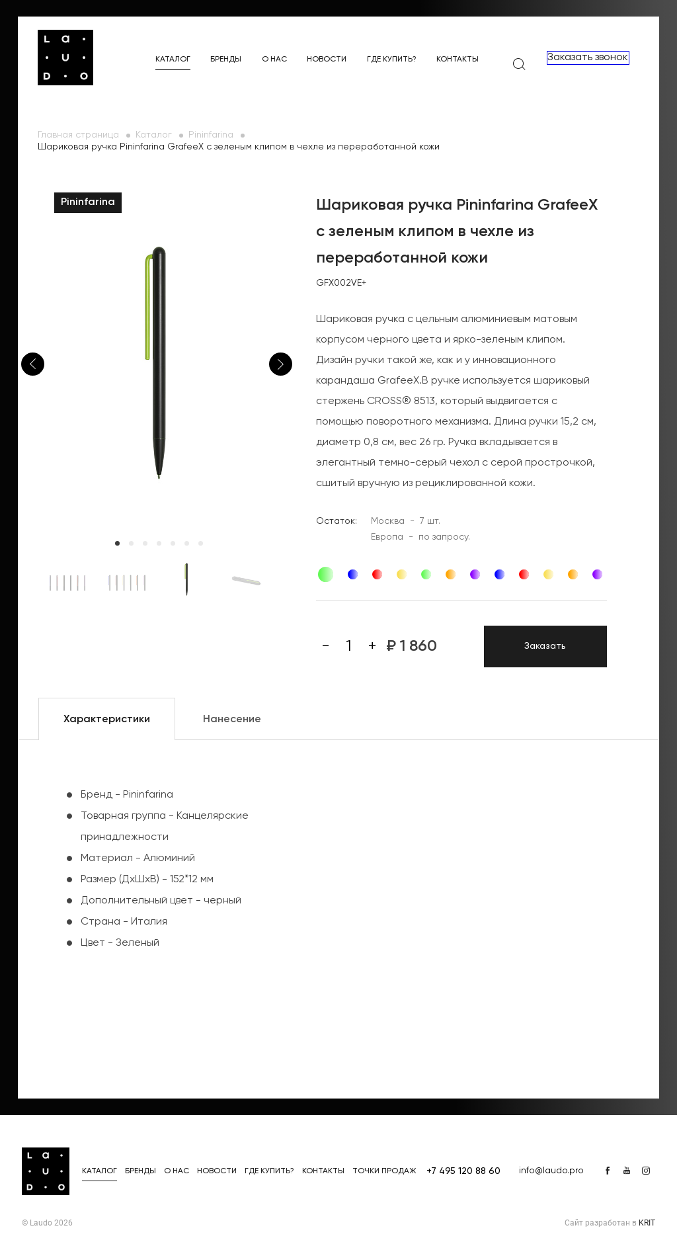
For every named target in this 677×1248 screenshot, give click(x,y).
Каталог (172, 59)
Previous (32, 364)
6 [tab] (186, 543)
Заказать (545, 646)
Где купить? (392, 59)
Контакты (457, 59)
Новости (326, 59)
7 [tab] (200, 543)
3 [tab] (145, 543)
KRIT (647, 1222)
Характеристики (106, 719)
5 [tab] (173, 543)
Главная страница (78, 135)
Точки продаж (384, 1171)
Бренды (225, 59)
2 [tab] (131, 543)
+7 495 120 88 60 (463, 1171)
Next (280, 364)
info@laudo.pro (551, 1170)
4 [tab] (159, 543)
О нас (274, 59)
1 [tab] (117, 543)
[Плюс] (372, 646)
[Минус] (326, 646)
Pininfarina (210, 135)
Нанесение (232, 719)
